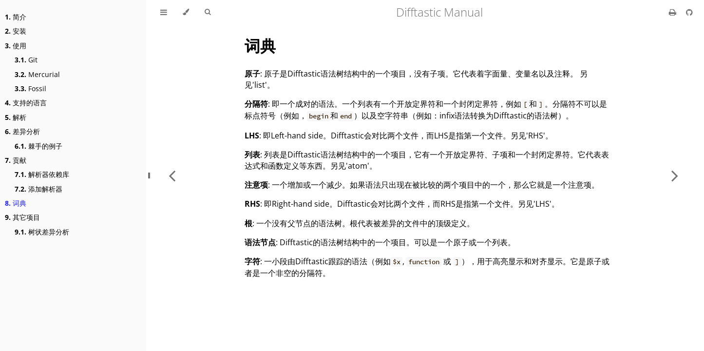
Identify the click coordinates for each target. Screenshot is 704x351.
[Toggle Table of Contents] (163, 12)
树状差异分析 (42, 231)
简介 (15, 16)
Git (26, 59)
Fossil (30, 88)
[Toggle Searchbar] (207, 12)
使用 (15, 45)
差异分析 (22, 131)
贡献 (15, 160)
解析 (15, 117)
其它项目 (22, 217)
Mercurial (37, 74)
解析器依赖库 (42, 174)
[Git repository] (689, 12)
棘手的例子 (38, 146)
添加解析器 (38, 189)
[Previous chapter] (172, 175)
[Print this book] (673, 12)
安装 (15, 31)
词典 (15, 203)
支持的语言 (26, 102)
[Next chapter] (675, 175)
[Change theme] (186, 12)
